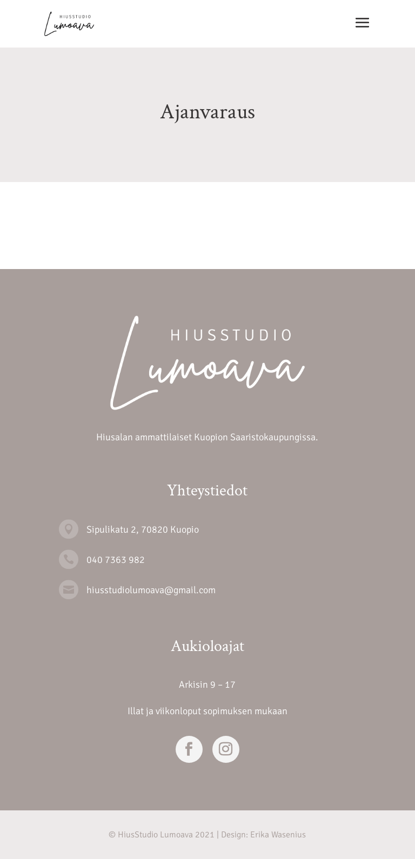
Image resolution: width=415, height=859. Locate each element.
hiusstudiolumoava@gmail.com (151, 590)
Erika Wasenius (278, 834)
